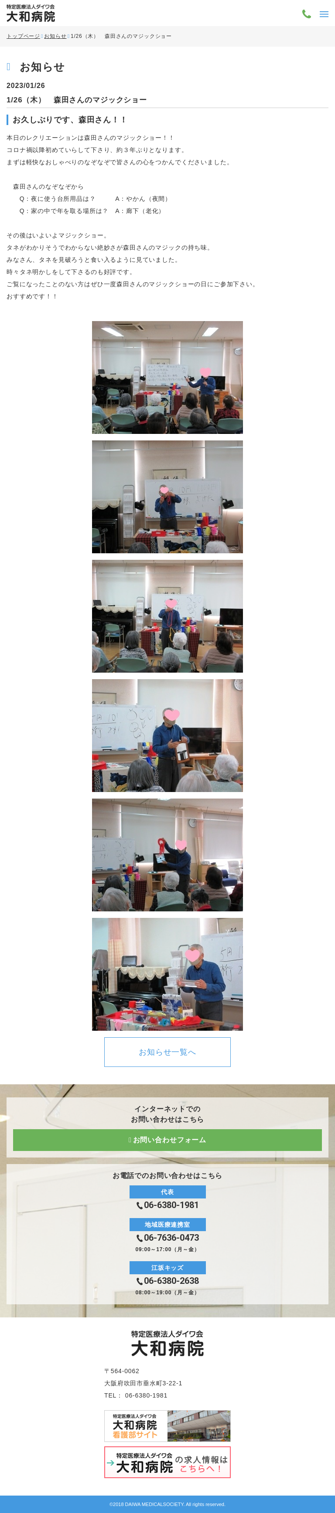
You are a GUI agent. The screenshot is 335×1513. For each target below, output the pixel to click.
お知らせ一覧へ (167, 1052)
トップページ (23, 36)
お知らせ (55, 36)
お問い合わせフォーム (169, 1140)
